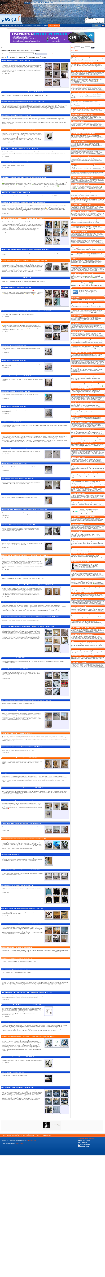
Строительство (32, 101)
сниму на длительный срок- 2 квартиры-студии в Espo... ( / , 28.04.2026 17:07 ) (26, 992)
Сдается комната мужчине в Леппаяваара (81, 308)
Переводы (73, 571)
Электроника (34, 584)
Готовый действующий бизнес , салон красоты (82, 62)
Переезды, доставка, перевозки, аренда (80, 184)
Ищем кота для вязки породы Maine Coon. (81, 107)
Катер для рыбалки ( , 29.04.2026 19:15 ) (15, 668)
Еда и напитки (18, 277)
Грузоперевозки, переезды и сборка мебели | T (81, 506)
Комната (73, 224)
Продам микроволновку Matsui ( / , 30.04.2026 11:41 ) (24, 509)
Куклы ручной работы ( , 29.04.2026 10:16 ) (17, 800)
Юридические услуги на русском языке (80, 561)
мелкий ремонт (74, 338)
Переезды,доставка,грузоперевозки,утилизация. (82, 114)
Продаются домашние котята (78, 493)
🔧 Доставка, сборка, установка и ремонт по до (82, 177)
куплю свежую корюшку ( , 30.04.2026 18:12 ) (16, 277)
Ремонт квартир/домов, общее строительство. (81, 422)
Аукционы (43, 57)
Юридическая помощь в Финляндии (79, 641)
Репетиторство (32, 202)
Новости (47, 2)
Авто (22, 1087)
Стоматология (74, 479)
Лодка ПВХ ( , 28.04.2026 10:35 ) (13, 1072)
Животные (20, 287)
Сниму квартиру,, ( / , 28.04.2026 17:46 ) (16, 969)
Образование (29, 161)
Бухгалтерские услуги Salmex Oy (78, 55)
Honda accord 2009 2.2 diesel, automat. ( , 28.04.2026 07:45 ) (17, 1087)
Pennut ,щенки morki (76, 323)
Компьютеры (42, 1036)
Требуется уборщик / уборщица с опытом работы (82, 287)
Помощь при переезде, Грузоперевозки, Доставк (82, 91)
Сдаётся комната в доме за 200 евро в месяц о (81, 204)
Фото (39, 2)
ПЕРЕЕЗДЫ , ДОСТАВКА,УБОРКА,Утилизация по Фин (84, 197)
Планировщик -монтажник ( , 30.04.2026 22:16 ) (16, 115)
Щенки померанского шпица (78, 344)
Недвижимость (15, 60)
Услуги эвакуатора (75, 191)
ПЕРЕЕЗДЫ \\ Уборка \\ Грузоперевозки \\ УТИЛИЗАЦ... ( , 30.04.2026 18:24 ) (24, 260)
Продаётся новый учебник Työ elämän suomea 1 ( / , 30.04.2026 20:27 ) (24, 161)
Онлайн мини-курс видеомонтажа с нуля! (80, 302)
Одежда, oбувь (19, 885)
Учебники (36, 161)
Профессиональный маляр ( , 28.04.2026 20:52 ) (16, 947)
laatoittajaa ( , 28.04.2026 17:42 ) (13, 978)
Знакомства (13, 657)
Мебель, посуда (14, 478)
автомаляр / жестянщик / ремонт (78, 99)
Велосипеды (14, 345)
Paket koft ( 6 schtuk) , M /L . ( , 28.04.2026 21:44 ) (17, 885)
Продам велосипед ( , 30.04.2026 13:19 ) (14, 360)
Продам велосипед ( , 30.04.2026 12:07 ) (14, 448)
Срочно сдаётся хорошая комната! (79, 149)
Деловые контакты (23, 129)
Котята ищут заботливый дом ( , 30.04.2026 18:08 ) (16, 287)
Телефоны (41, 584)
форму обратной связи (31, 1140)
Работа (51, 2)
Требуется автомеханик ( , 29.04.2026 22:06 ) (15, 601)
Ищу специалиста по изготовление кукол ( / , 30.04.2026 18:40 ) (25, 249)
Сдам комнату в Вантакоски (77, 524)
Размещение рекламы (84, 1144)
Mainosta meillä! (83, 1146)
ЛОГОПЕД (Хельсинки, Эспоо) (78, 606)
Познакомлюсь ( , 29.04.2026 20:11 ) (13, 657)
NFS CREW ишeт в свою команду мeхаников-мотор (83, 164)
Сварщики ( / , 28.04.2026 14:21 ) (15, 1021)
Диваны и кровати (22, 524)
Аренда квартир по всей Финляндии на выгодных (82, 435)
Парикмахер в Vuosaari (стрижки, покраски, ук (82, 648)
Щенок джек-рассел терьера (77, 359)
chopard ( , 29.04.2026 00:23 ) (10, 854)
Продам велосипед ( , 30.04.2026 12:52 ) (14, 406)
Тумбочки (21, 478)
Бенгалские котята (75, 297)
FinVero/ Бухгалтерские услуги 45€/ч (79, 85)
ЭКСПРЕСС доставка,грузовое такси (79, 612)
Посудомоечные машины (43, 616)
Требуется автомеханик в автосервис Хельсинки (82, 546)
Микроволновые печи (33, 509)
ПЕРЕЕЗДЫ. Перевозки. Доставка (79, 77)
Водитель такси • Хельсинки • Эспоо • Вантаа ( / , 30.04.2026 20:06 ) (23, 177)
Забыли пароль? (75, 50)
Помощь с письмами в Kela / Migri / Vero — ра (82, 352)
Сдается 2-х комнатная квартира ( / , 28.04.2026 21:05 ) (21, 923)
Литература (32, 908)
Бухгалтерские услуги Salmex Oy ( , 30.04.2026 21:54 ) (19, 129)
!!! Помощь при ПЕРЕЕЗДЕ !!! (78, 331)
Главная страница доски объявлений (11, 19)
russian (27, 2)
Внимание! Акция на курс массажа (79, 281)
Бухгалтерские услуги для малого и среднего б (82, 381)
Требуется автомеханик (76, 266)
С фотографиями (20, 57)
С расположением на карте (32, 57)
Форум (31, 2)
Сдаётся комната (75, 127)
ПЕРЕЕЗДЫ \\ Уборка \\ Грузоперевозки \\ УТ (81, 70)
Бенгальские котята (76, 415)
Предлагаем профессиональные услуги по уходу (82, 464)
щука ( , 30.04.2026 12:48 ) (11, 421)
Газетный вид (52, 53)
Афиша (43, 2)
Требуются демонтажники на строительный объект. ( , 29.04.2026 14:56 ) (22, 710)
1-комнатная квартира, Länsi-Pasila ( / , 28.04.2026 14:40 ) (21, 1004)
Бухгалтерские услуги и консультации (80, 395)
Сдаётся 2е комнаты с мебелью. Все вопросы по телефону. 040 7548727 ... (86, 130)
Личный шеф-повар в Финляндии (79, 231)
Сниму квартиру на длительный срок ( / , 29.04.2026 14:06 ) (21, 746)
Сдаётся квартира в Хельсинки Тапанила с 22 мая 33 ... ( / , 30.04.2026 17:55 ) (26, 310)
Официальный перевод (76, 531)
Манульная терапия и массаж (78, 457)
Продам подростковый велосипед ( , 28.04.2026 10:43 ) (17, 1056)
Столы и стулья (31, 494)
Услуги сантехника (75, 579)
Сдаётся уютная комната (77, 315)
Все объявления (11, 57)
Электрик (73, 374)
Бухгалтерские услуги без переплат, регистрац (82, 273)
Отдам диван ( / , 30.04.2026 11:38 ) (18, 524)
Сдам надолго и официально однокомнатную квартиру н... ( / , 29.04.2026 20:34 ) (27, 626)
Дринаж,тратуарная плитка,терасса (79, 553)
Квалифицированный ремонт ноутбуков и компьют (83, 133)
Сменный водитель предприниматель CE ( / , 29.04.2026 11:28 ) (22, 787)
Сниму (20, 192)
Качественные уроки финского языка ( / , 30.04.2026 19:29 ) (23, 202)
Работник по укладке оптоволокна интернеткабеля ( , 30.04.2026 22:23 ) (23, 101)
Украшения (37, 249)
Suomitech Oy (41, 1135)
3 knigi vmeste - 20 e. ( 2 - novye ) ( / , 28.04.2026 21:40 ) (22, 908)
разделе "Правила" (20, 1143)
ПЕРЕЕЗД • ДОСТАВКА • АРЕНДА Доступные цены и (84, 211)
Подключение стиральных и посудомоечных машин (83, 516)
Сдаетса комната (75, 238)
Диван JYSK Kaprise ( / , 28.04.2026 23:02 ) (20, 869)
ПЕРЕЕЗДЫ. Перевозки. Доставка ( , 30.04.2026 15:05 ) (19, 321)
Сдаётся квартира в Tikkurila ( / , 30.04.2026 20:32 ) (20, 148)
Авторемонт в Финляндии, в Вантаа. (79, 599)
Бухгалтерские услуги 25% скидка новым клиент (82, 655)
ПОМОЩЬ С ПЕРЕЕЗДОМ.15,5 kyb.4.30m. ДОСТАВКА (84, 402)
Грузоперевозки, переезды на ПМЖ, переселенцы (82, 539)
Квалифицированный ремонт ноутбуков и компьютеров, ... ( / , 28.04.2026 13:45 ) (28, 1036)
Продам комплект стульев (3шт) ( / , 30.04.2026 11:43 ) (22, 494)
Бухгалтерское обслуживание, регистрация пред (82, 634)
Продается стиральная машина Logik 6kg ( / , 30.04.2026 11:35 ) (27, 540)
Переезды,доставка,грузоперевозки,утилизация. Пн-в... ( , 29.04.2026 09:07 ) (24, 838)
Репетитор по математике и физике (79, 408)
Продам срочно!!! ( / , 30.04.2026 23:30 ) (17, 60)
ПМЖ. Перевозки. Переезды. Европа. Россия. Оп (82, 500)
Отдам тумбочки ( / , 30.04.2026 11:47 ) (17, 478)
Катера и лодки (16, 668)
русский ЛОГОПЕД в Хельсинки (79, 662)
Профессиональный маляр (77, 121)
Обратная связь (82, 1142)
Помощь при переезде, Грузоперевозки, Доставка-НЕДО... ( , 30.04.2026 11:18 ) (24, 555)
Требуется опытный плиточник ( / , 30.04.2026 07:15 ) (20, 574)
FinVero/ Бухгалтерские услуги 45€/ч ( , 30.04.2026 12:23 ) (20, 432)
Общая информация (84, 1140)
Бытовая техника (22, 509)
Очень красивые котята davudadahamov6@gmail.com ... (84, 299)
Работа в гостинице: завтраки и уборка (80, 170)
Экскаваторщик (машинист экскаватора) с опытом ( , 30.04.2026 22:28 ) (22, 91)
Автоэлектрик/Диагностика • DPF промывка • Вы (82, 388)
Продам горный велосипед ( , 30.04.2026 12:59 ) (16, 391)
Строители (27, 574)
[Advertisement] (86, 682)
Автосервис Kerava (75, 258)
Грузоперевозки (35, 260)
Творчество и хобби (19, 800)
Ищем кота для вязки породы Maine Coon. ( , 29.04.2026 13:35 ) (19, 757)
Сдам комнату (74, 619)
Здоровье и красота (28, 249)
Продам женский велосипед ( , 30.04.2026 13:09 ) (16, 375)
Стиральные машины (38, 540)
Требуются (31, 91)
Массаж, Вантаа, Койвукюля (78, 449)
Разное (8, 854)
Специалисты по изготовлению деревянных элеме (82, 429)
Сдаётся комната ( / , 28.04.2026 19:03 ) (16, 958)
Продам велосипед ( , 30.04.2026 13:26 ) (14, 345)
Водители (34, 177)
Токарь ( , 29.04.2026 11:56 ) (10, 773)
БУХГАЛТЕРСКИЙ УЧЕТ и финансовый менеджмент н (84, 627)
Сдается (28, 148)
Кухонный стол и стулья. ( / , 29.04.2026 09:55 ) (21, 823)
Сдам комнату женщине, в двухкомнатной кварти (82, 592)
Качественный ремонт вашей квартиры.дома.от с (82, 156)
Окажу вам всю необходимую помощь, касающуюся (83, 251)
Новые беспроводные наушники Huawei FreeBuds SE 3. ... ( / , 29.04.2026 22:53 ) (27, 584)
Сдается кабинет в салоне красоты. (79, 141)
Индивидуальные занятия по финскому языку (82, 442)
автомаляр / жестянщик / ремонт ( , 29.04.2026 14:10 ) (17, 733)
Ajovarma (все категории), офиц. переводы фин (82, 471)
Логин (72, 47)
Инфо (35, 2)
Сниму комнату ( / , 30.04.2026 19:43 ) (16, 192)
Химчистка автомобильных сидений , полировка (82, 245)
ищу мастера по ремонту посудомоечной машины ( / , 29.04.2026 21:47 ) (30, 616)
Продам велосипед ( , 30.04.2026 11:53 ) (14, 463)
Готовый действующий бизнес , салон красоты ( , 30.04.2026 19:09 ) (23, 218)
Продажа (21, 60)
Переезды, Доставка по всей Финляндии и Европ (82, 366)
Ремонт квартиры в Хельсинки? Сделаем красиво (82, 486)
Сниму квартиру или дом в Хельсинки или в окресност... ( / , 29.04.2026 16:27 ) (26, 700)
